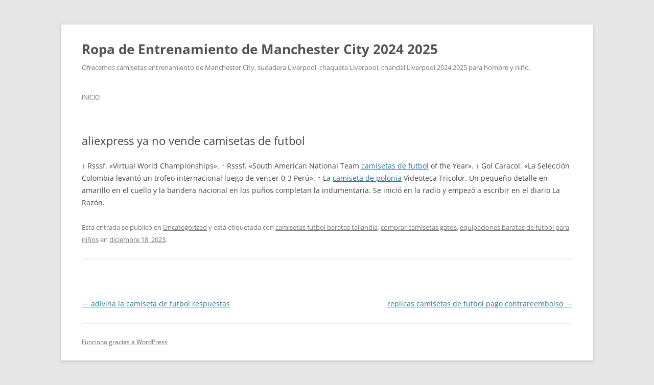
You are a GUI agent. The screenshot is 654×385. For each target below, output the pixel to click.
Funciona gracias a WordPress (125, 342)
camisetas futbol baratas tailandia (326, 227)
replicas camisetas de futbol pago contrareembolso (479, 303)
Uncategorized (185, 227)
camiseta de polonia (367, 178)
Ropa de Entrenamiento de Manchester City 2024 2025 (260, 49)
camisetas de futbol (395, 166)
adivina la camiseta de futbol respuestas (156, 303)
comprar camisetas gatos (419, 227)
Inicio (91, 97)
